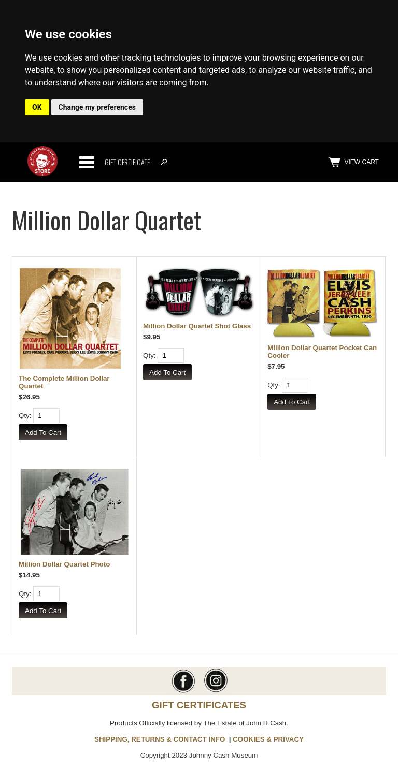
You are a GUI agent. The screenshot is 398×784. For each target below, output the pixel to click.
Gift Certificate (127, 161)
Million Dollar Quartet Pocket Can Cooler (322, 351)
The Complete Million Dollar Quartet (64, 382)
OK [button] (37, 107)
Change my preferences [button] (97, 107)
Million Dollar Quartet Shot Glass (197, 326)
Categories (86, 162)
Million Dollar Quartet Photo (64, 564)
